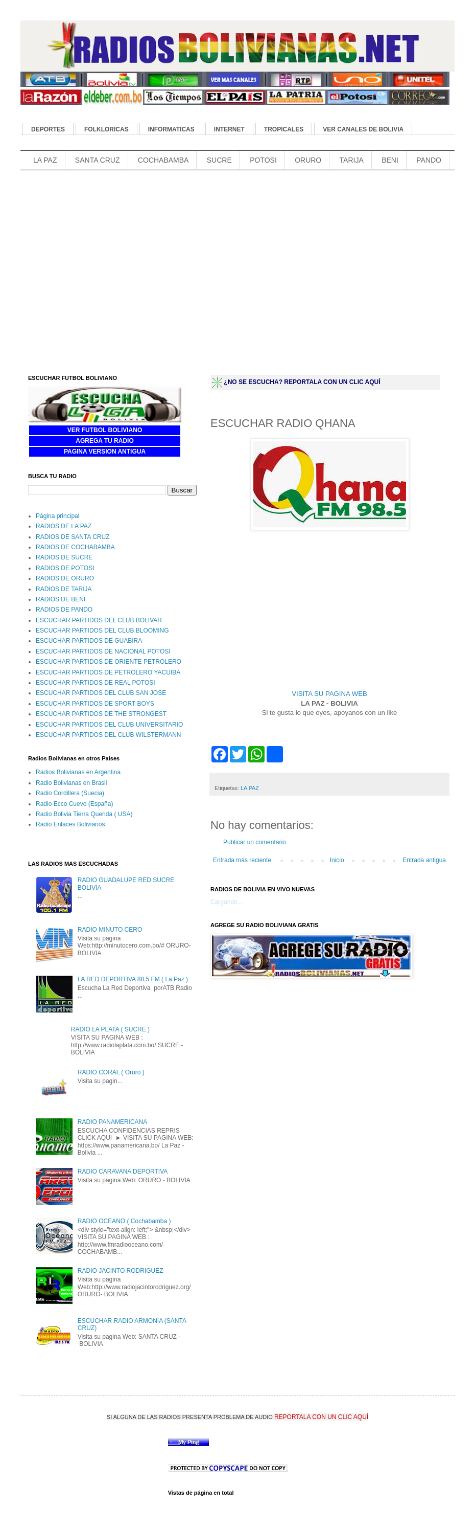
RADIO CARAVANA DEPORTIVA (123, 1171)
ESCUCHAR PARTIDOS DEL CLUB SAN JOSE (101, 692)
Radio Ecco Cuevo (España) (74, 803)
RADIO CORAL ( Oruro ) (111, 1072)
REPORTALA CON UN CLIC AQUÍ (321, 1417)
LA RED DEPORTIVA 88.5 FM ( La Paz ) (133, 979)
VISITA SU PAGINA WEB (329, 693)
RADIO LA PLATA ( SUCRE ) (110, 1029)
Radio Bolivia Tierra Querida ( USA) (84, 814)
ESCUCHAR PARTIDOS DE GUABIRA (89, 640)
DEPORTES (48, 129)
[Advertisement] (206, 189)
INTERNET (229, 129)
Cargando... (226, 902)
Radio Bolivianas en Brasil (71, 782)
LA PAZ (45, 160)
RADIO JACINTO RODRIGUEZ (120, 1270)
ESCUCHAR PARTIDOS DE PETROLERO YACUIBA (108, 672)
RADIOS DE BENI (60, 599)
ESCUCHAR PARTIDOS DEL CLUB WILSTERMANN (108, 734)
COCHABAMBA (163, 160)
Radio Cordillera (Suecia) (70, 793)
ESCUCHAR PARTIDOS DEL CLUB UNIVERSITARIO (109, 724)
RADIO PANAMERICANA (112, 1121)
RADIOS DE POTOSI (65, 568)
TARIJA (352, 160)
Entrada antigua (424, 860)
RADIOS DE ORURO (65, 578)
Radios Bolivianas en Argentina (78, 772)
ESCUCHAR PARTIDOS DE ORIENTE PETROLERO (108, 661)
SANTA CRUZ (97, 160)
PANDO (428, 160)
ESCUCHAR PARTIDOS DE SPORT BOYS (95, 703)
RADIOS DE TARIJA (64, 589)
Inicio (337, 860)
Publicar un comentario (254, 842)
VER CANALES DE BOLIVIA (363, 129)
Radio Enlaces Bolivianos (70, 824)
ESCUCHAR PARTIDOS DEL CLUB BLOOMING (102, 630)
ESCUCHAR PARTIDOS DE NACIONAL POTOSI (103, 651)
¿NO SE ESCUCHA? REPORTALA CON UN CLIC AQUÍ (302, 382)
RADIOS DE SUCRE (64, 557)
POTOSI (263, 160)
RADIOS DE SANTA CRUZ (72, 537)
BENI (390, 160)
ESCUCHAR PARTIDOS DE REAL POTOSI (95, 682)
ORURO (308, 160)
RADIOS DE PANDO (64, 609)
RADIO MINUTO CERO (110, 929)
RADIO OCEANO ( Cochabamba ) (124, 1221)
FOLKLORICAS (106, 129)
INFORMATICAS (171, 129)
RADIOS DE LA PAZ (63, 526)
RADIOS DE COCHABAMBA (75, 547)
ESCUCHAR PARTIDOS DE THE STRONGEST (101, 713)
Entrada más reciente (242, 860)
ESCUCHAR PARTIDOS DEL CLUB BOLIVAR (99, 620)
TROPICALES (283, 129)
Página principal (57, 516)
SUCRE (219, 160)
